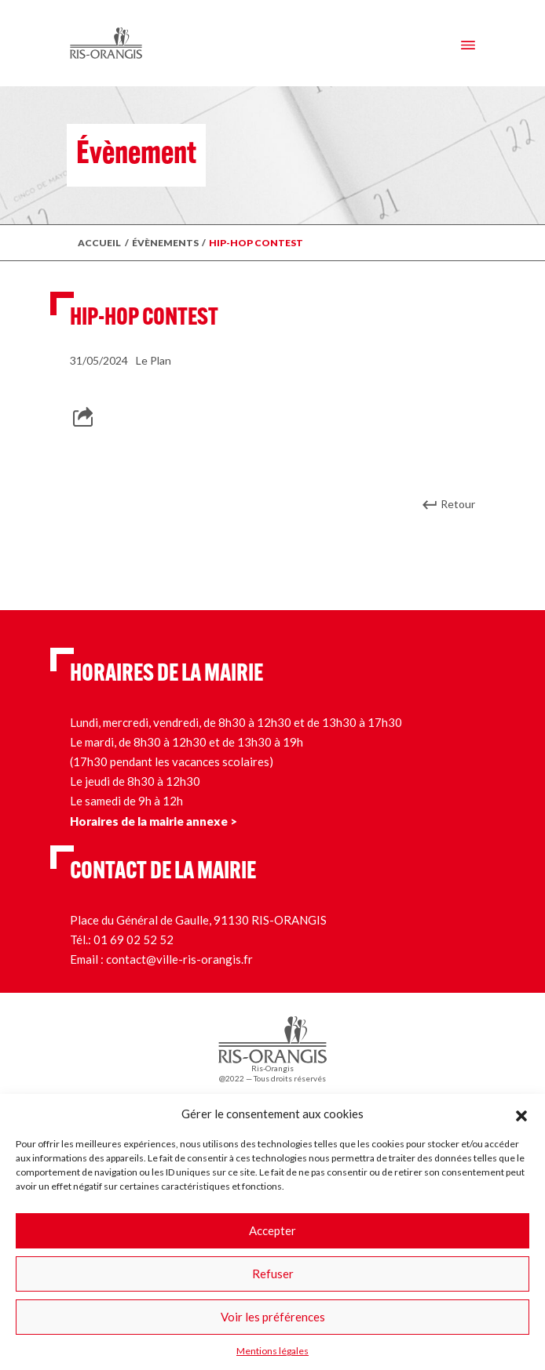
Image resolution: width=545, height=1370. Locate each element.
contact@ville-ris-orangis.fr (179, 959)
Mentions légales (272, 1351)
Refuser (273, 1273)
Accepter (272, 1230)
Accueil (99, 243)
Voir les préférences (273, 1317)
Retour (458, 504)
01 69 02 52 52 (133, 939)
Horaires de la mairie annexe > (153, 821)
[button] (521, 1113)
